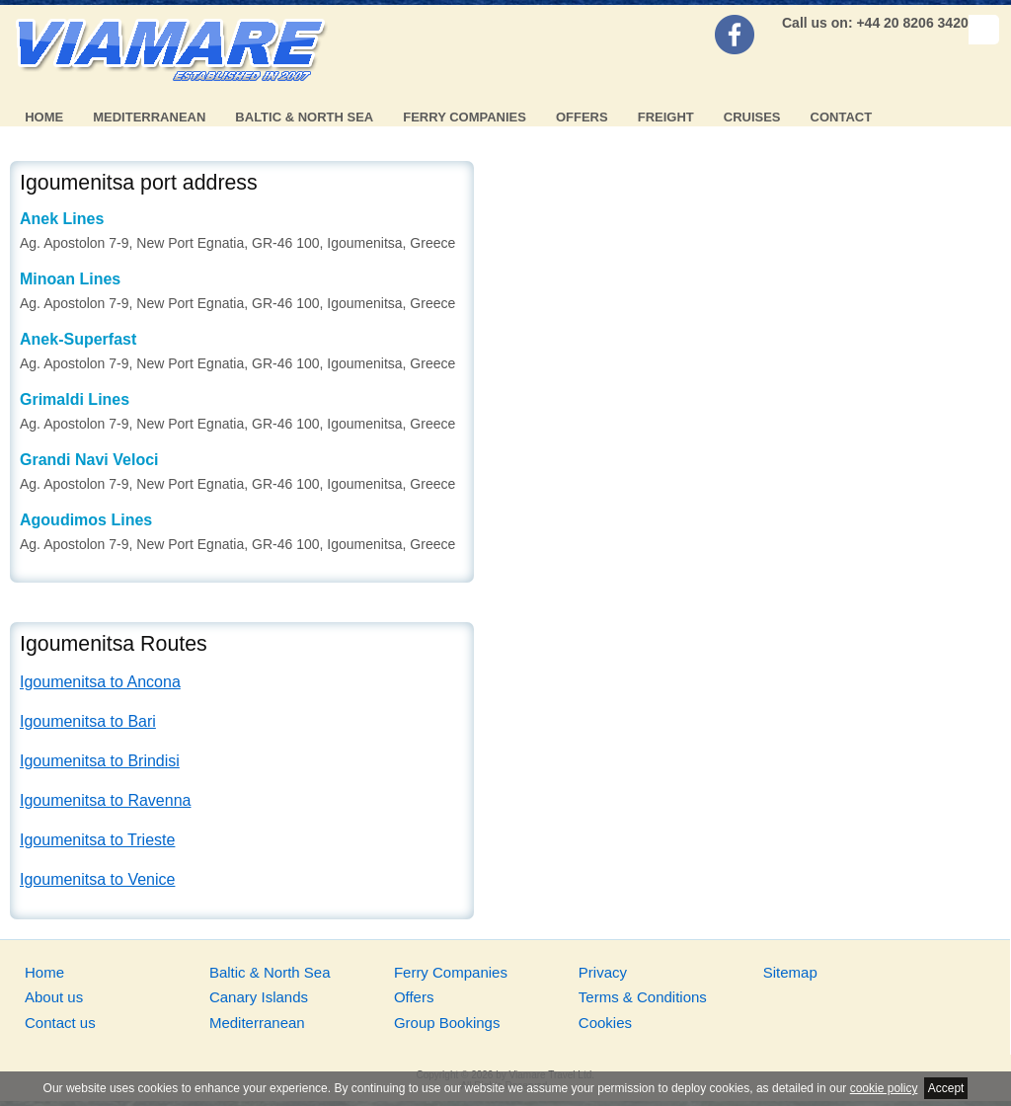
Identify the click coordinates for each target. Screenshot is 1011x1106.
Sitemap (790, 972)
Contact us (60, 1022)
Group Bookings (447, 1022)
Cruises (752, 117)
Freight (666, 117)
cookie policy (884, 1088)
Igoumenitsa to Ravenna (105, 800)
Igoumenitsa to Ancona (100, 681)
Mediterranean (149, 117)
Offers (582, 117)
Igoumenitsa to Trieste (97, 839)
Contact (842, 117)
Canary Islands (258, 996)
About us (54, 996)
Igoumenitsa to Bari (88, 721)
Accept (946, 1088)
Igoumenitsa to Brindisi (100, 760)
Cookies (605, 1022)
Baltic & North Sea (304, 117)
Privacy (603, 972)
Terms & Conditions (643, 996)
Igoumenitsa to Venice (97, 879)
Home (44, 117)
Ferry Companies (464, 117)
